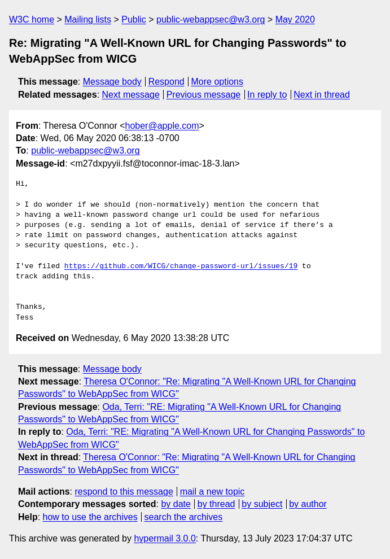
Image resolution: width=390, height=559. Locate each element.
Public (133, 19)
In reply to (267, 94)
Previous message (203, 94)
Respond (166, 81)
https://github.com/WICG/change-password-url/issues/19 (180, 266)
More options (217, 81)
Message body (112, 81)
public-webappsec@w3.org (210, 19)
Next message (131, 94)
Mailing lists (87, 19)
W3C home (31, 19)
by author (308, 504)
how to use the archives (90, 517)
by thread (216, 504)
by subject (262, 504)
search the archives (183, 517)
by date (175, 504)
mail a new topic (212, 491)
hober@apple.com (162, 125)
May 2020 (295, 19)
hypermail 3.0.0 (164, 538)
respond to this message (124, 491)
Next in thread (321, 94)
